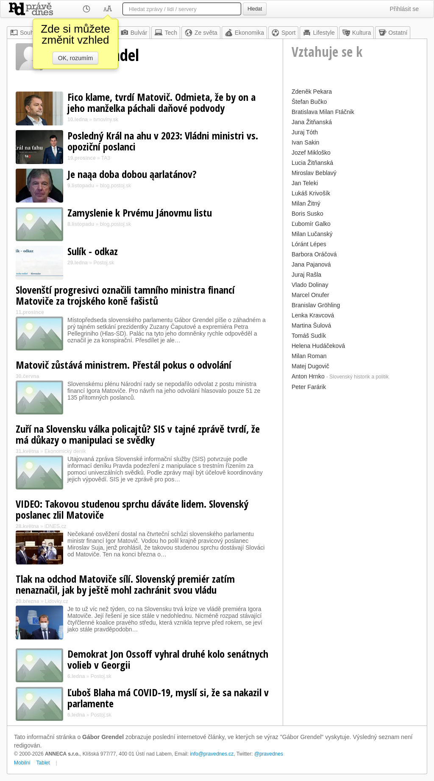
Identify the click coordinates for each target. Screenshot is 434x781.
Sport (283, 32)
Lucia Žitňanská (312, 162)
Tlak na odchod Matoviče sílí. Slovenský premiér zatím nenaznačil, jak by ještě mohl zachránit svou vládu (125, 584)
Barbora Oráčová (314, 254)
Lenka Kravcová (313, 315)
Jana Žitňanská (312, 122)
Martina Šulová (311, 325)
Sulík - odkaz (92, 251)
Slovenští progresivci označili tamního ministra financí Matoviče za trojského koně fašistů (125, 295)
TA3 (105, 158)
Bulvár (133, 32)
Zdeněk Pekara (312, 91)
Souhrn (24, 32)
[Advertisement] (355, 446)
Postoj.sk (103, 263)
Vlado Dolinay (310, 284)
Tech (165, 32)
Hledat (255, 9)
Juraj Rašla (306, 274)
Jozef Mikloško (311, 152)
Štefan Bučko (309, 101)
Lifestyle (318, 32)
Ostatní (392, 32)
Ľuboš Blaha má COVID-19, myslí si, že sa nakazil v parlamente (168, 697)
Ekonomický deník (65, 451)
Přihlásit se (404, 9)
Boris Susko (307, 213)
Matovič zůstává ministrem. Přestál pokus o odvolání (123, 365)
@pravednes (268, 754)
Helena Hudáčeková (318, 345)
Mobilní (22, 763)
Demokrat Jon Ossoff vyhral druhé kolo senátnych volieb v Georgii (167, 659)
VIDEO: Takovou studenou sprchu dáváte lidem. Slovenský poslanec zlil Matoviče (132, 509)
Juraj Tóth (305, 132)
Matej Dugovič (310, 366)
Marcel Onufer (310, 295)
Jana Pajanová (311, 264)
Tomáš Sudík (309, 335)
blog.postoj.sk (115, 186)
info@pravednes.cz (212, 754)
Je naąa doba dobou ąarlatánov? (132, 174)
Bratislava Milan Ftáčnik (323, 111)
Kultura (356, 32)
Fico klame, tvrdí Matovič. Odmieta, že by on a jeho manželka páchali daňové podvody (161, 102)
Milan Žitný (306, 203)
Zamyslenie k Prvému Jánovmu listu (139, 213)
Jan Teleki (305, 183)
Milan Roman (309, 356)
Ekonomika (244, 32)
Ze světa (200, 32)
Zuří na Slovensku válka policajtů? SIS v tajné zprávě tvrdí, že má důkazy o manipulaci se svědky (138, 434)
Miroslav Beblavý (314, 173)
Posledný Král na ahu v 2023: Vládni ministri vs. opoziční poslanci (162, 140)
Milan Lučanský (312, 234)
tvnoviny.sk (105, 119)
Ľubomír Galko (311, 223)
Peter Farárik (309, 387)
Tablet (43, 763)
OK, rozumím (75, 58)
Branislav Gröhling (316, 305)
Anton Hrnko (308, 376)
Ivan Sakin (305, 142)
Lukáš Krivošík (311, 193)
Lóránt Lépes (309, 244)
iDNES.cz (55, 526)
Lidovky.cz (56, 601)
